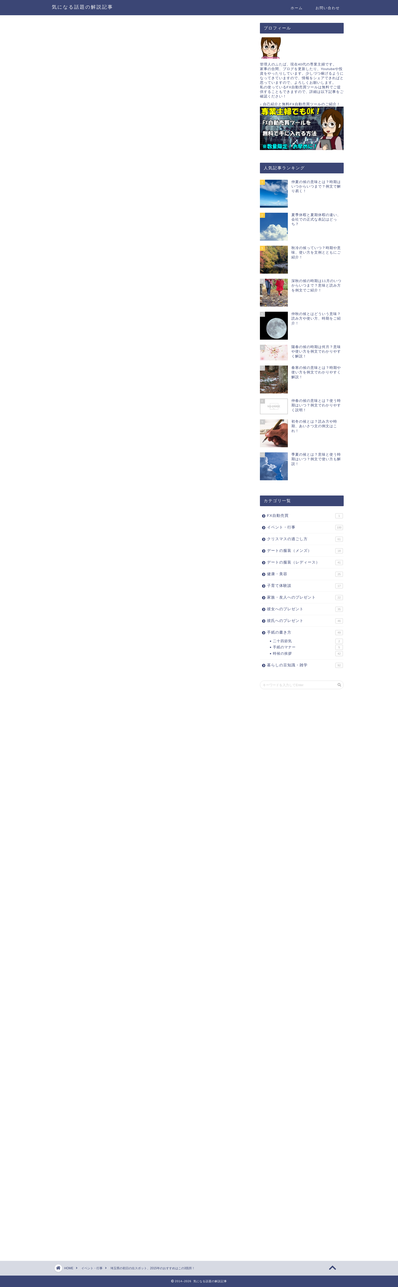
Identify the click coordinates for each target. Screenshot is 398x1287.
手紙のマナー (308, 647)
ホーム (297, 8)
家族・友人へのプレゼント (305, 597)
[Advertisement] (104, 330)
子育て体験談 (305, 585)
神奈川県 (80, 385)
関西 (97, 385)
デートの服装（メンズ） (305, 550)
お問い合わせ (328, 8)
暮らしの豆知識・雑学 (305, 665)
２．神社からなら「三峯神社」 (117, 434)
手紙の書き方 (305, 632)
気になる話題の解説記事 (82, 7)
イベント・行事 (74, 32)
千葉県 (112, 385)
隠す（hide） (176, 409)
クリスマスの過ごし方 (305, 539)
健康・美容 (305, 574)
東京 (127, 385)
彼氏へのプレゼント (305, 620)
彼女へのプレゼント (305, 609)
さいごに (97, 450)
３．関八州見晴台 (105, 442)
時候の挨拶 (308, 653)
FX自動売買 (305, 515)
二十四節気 (308, 641)
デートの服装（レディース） (305, 562)
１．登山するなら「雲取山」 (115, 426)
